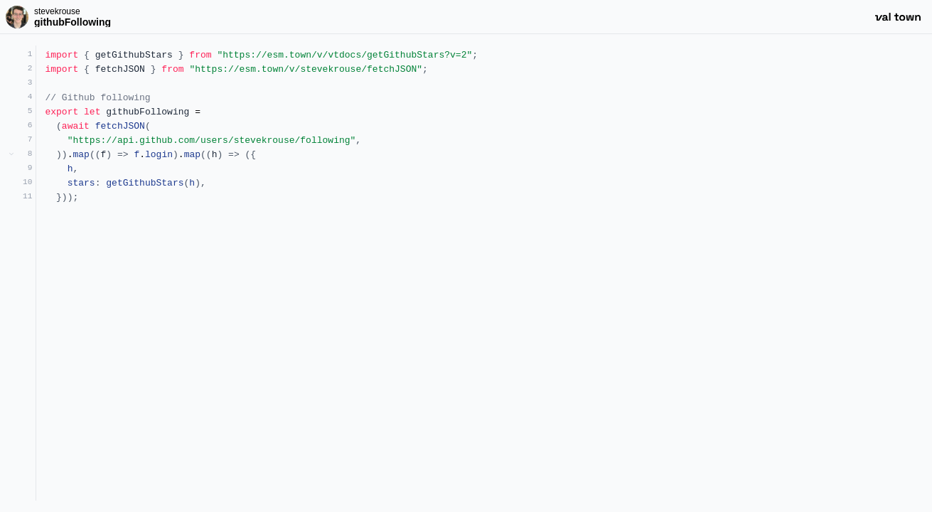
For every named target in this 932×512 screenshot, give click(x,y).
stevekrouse (57, 11)
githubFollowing (72, 22)
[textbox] (484, 273)
